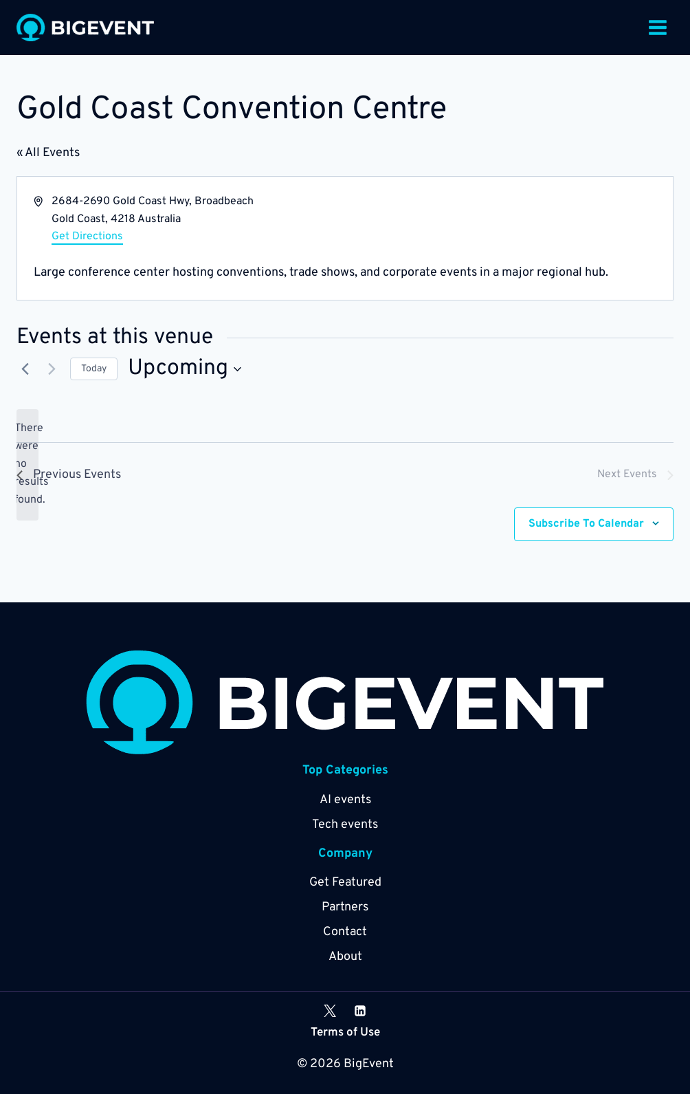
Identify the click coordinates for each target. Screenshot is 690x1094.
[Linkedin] (360, 1010)
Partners (345, 907)
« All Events (48, 153)
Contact (345, 932)
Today (94, 369)
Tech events (345, 825)
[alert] (27, 465)
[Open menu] (657, 27)
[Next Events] (51, 369)
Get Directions (87, 236)
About (345, 957)
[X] (330, 1010)
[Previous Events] (24, 369)
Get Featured (345, 882)
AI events (345, 800)
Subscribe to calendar (586, 524)
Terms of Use (345, 1032)
